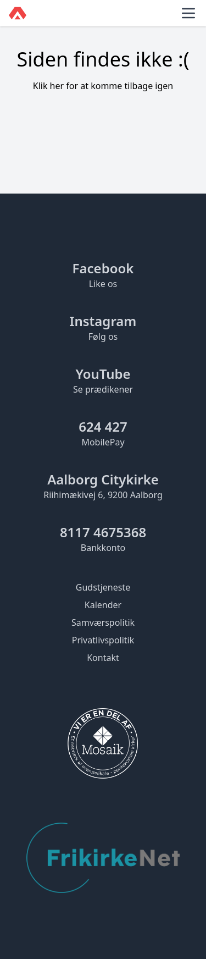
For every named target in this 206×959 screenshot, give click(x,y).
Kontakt (103, 658)
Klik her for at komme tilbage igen (103, 86)
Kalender (103, 605)
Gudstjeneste (103, 587)
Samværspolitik (103, 622)
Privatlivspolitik (103, 640)
